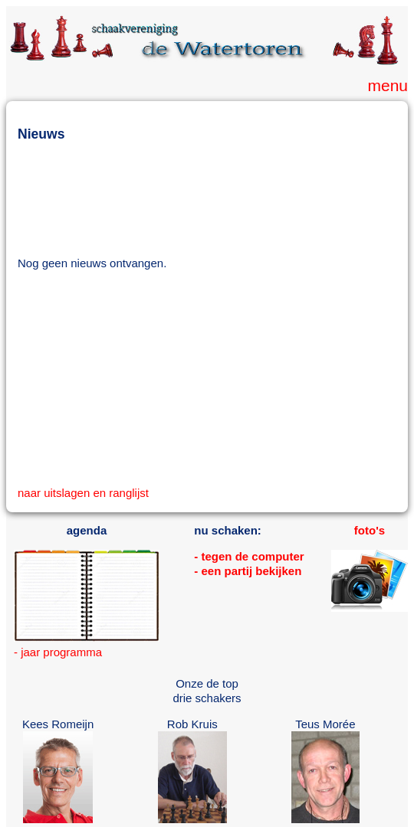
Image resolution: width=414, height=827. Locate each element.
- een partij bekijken (247, 570)
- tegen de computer (249, 556)
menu (387, 85)
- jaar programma (58, 652)
